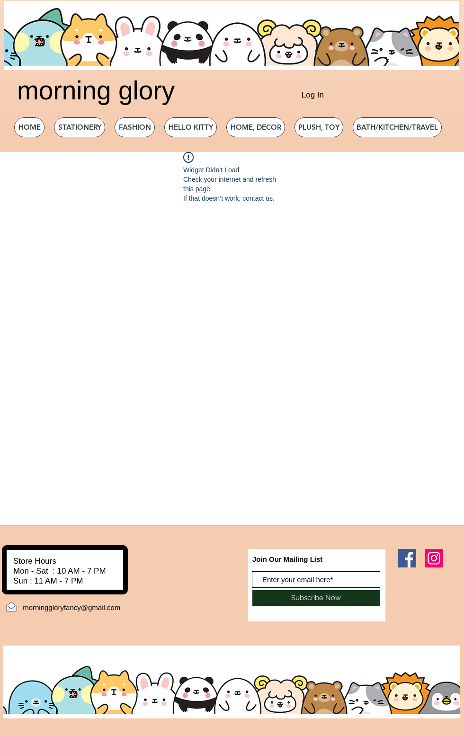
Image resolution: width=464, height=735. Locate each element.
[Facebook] (407, 558)
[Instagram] (434, 558)
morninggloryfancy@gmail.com (71, 607)
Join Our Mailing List (287, 559)
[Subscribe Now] (316, 598)
